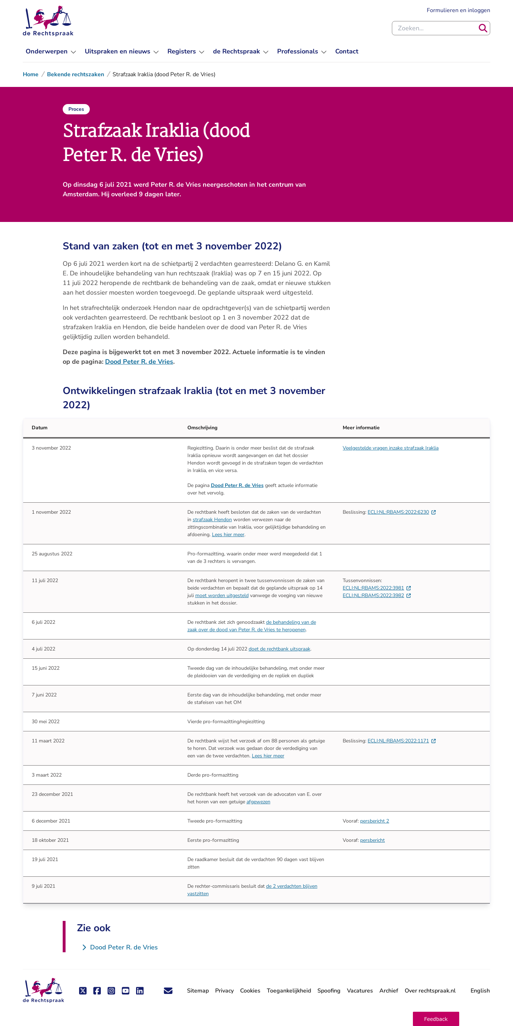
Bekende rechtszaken (75, 74)
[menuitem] (51, 51)
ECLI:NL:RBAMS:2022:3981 (377, 588)
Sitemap (198, 991)
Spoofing (329, 991)
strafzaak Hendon (212, 519)
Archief (388, 991)
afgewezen (258, 801)
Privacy (224, 991)
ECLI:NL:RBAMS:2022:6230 (402, 512)
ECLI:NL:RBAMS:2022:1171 (402, 740)
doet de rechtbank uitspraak (279, 649)
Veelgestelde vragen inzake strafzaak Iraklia (391, 448)
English (480, 991)
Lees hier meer (228, 534)
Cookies (250, 991)
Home (30, 74)
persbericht (372, 840)
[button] (436, 1019)
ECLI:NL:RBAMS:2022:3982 (377, 595)
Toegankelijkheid (289, 991)
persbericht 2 (374, 821)
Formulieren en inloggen (458, 10)
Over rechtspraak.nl (430, 991)
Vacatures (360, 991)
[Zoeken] (483, 28)
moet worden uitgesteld (222, 595)
